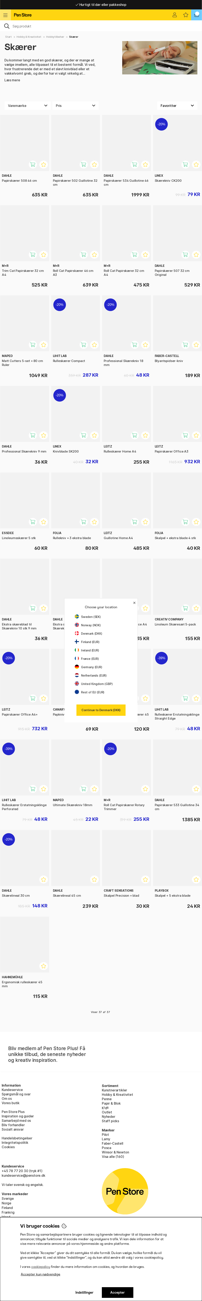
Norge (6, 1203)
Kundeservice (12, 1090)
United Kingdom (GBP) (94, 684)
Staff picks (110, 1121)
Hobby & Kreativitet (29, 36)
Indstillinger (84, 1293)
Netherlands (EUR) (91, 675)
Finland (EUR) (87, 642)
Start (8, 36)
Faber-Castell (112, 1143)
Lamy (106, 1139)
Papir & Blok (111, 1103)
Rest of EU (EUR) (89, 692)
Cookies (8, 1147)
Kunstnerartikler (114, 1090)
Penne (107, 1099)
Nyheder (108, 1116)
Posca (106, 1148)
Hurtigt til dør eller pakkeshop (101, 5)
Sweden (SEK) (88, 617)
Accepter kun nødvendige (40, 1274)
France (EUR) (87, 658)
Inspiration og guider (18, 1116)
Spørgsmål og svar (16, 1094)
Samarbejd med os (16, 1120)
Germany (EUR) (88, 667)
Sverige (8, 1198)
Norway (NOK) (88, 625)
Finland (7, 1208)
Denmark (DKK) (88, 633)
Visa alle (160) (113, 1156)
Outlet (107, 1112)
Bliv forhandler (13, 1125)
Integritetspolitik (15, 1142)
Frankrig (8, 1212)
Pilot (105, 1134)
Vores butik (11, 1103)
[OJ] (101, 25)
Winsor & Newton (115, 1152)
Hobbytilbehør (55, 36)
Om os (7, 1098)
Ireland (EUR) (87, 650)
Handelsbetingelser (17, 1138)
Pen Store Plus (13, 1112)
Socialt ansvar (13, 1129)
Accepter (117, 1293)
